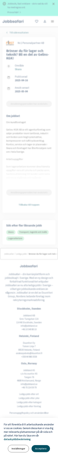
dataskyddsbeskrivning (17, 439)
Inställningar (18, 448)
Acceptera (40, 448)
